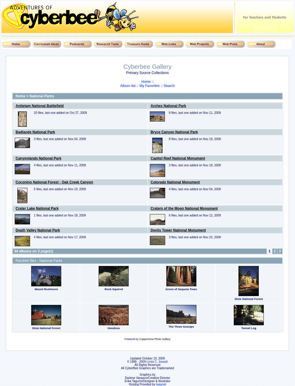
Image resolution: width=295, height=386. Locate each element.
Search (169, 86)
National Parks (41, 96)
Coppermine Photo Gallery (154, 339)
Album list (127, 86)
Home (146, 82)
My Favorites (150, 86)
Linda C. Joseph (157, 361)
